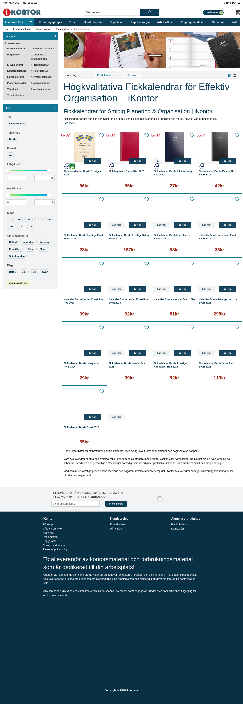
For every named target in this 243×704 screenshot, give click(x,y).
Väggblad (12, 89)
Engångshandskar (193, 22)
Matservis (218, 22)
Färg (10, 265)
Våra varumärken (53, 528)
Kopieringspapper (50, 22)
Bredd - (14, 188)
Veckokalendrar (41, 89)
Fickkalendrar (81, 29)
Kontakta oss (11, 3)
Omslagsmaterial (17, 235)
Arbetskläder (165, 22)
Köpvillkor (48, 532)
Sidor (10, 212)
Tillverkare (13, 132)
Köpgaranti (49, 541)
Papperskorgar (140, 22)
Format (11, 148)
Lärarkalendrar (15, 77)
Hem (5, 29)
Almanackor (62, 29)
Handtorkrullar (93, 22)
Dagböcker (13, 54)
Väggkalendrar (40, 83)
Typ (9, 116)
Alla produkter (18, 22)
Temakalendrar (15, 95)
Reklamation (50, 536)
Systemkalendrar (41, 77)
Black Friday (178, 524)
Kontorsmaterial (22, 29)
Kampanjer (177, 528)
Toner (73, 22)
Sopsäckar (117, 22)
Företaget (48, 524)
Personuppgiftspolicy (55, 549)
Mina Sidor (232, 2)
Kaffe (234, 22)
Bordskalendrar (15, 48)
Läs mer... (70, 123)
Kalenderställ (39, 70)
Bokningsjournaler (42, 48)
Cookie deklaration (54, 545)
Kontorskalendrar (16, 70)
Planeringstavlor (16, 83)
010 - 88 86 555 (30, 3)
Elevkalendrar (14, 64)
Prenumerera (116, 503)
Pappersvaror (43, 29)
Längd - (14, 164)
